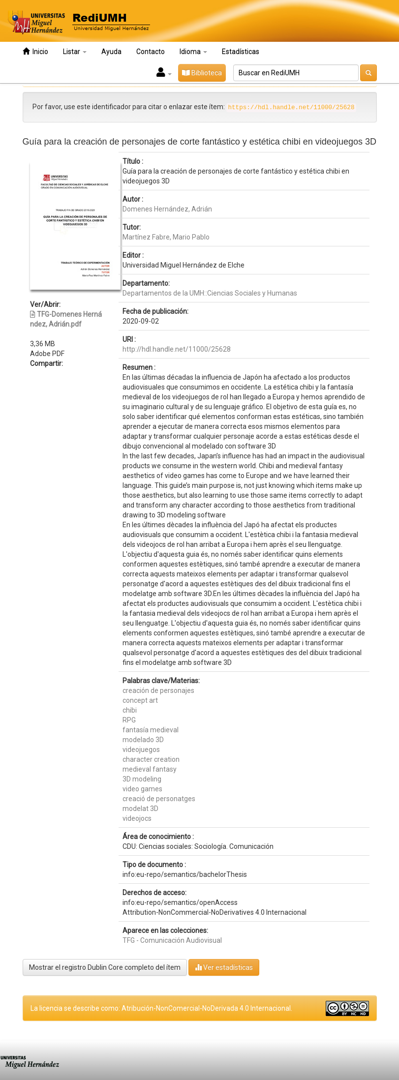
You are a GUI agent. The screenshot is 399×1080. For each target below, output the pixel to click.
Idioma (193, 52)
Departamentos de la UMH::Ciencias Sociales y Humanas (210, 293)
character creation (151, 759)
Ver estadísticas (224, 967)
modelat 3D (140, 808)
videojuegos (141, 749)
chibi (130, 710)
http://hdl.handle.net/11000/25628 (177, 349)
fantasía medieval (151, 730)
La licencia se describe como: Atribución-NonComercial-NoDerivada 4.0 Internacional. (161, 1008)
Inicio (35, 51)
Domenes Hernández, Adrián (167, 209)
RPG (129, 720)
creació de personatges (159, 799)
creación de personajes (158, 690)
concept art (140, 700)
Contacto (150, 52)
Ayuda (111, 52)
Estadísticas (240, 52)
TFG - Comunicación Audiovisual (172, 940)
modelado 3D (143, 740)
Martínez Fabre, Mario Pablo (166, 237)
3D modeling (142, 779)
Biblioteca (202, 73)
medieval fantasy (150, 769)
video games (142, 789)
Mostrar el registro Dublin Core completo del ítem (105, 967)
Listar (75, 52)
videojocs (137, 818)
